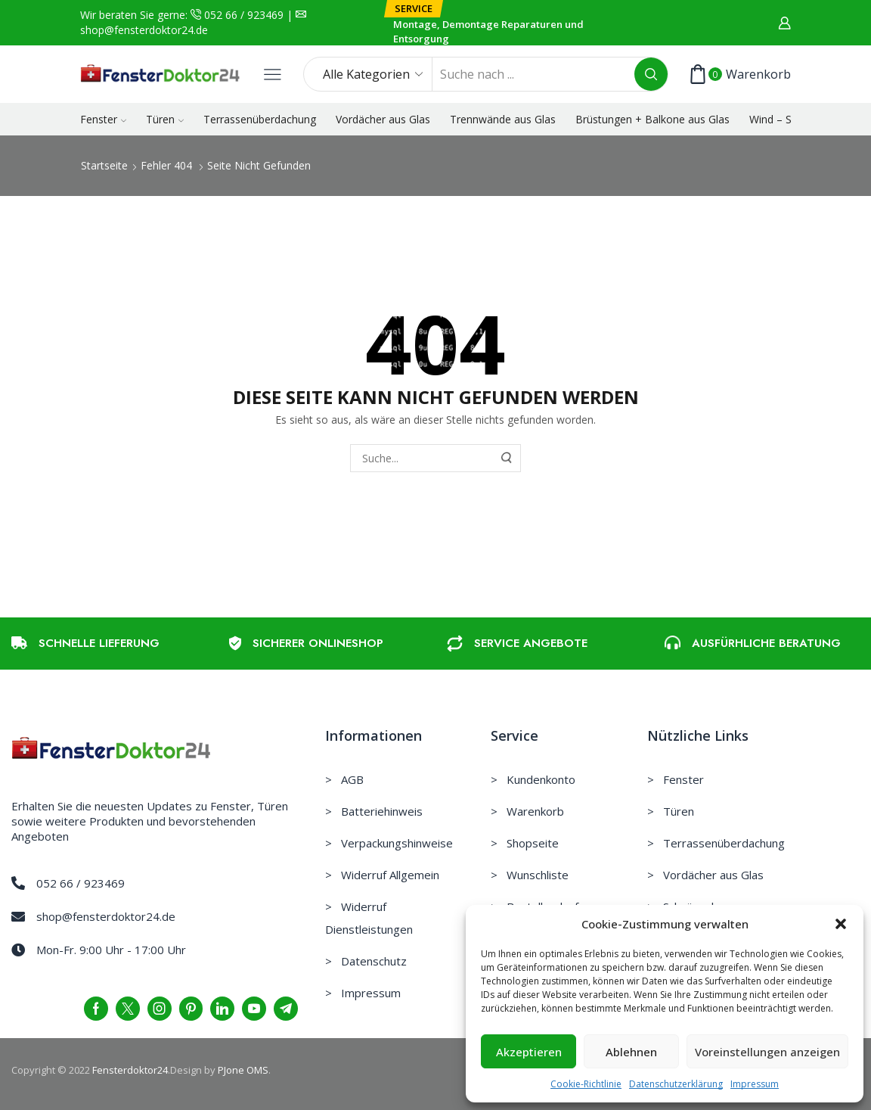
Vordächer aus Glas (383, 119)
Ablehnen (631, 1051)
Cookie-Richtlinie (585, 1083)
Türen (165, 119)
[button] (840, 923)
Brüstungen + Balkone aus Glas (652, 119)
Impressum (754, 1083)
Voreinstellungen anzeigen (767, 1051)
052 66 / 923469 (242, 15)
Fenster (103, 119)
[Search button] (651, 74)
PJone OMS (243, 1070)
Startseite (104, 165)
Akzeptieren (529, 1051)
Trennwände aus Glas (503, 119)
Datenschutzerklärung (676, 1083)
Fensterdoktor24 (130, 1070)
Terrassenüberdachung (259, 119)
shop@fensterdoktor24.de (144, 30)
